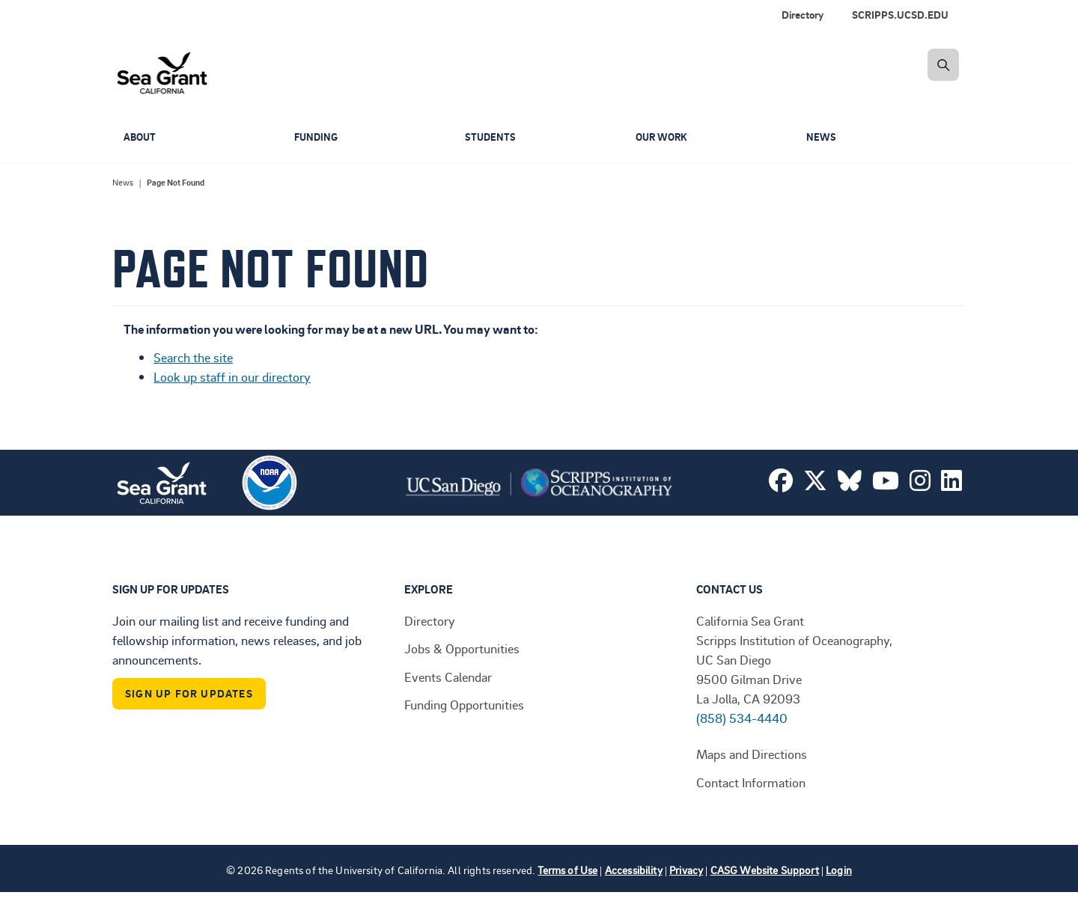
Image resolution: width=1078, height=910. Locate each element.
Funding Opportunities (464, 704)
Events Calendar (448, 676)
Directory (802, 14)
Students (491, 137)
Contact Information (751, 782)
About (141, 137)
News (821, 137)
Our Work (664, 137)
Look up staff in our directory (232, 376)
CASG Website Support (764, 870)
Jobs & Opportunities (462, 648)
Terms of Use (567, 870)
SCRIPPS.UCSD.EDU (900, 14)
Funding (317, 137)
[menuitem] (903, 15)
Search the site (193, 357)
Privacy (686, 870)
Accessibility (634, 870)
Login (839, 870)
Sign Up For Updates (189, 693)
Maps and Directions (751, 753)
